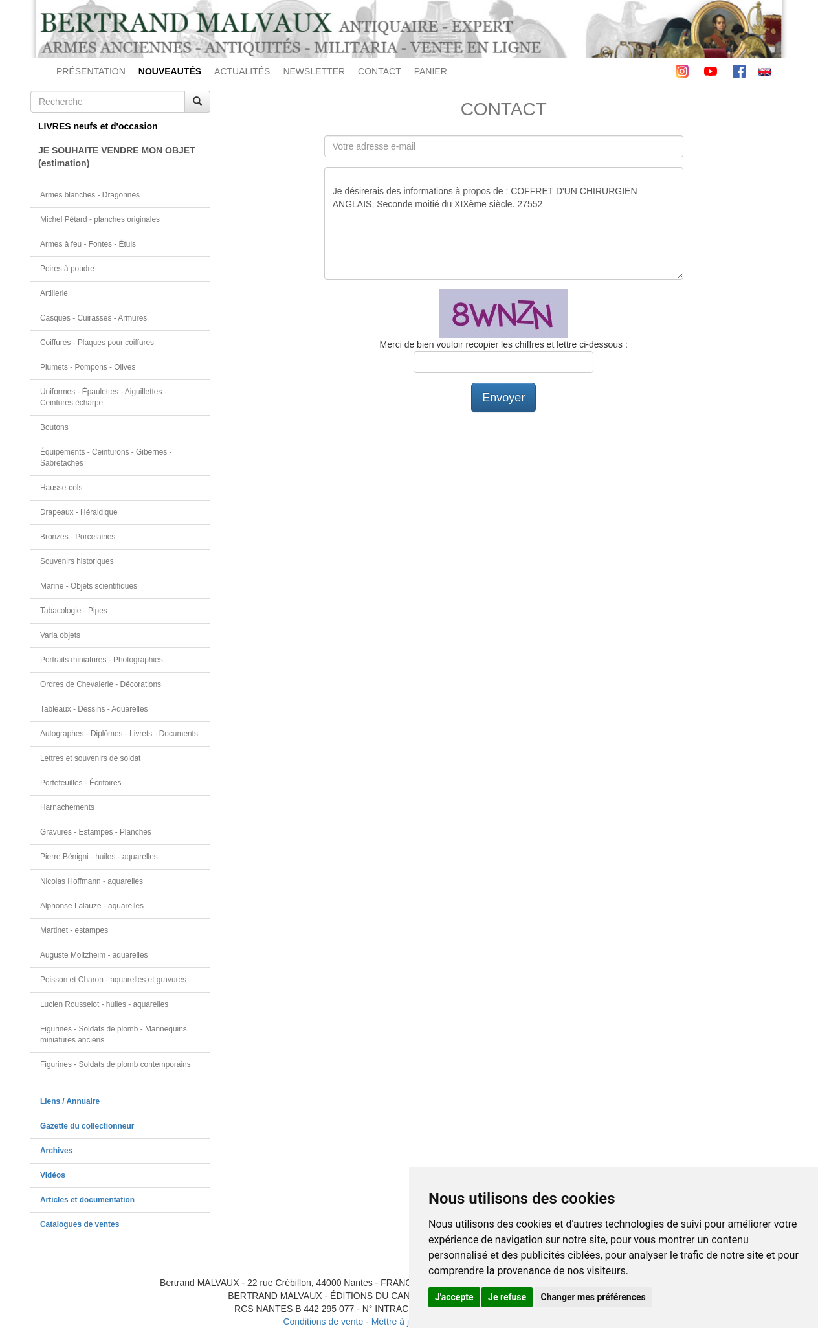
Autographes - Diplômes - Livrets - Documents (119, 733)
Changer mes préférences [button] (593, 1297)
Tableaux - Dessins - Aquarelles (94, 709)
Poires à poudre (67, 268)
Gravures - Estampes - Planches (95, 832)
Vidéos (52, 1175)
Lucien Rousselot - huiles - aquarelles (104, 1004)
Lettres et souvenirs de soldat (90, 758)
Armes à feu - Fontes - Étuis (88, 244)
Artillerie (54, 293)
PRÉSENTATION (91, 71)
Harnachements (67, 807)
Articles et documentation (87, 1199)
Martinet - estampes (74, 930)
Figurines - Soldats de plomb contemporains (115, 1064)
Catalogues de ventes (79, 1224)
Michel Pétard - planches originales (100, 219)
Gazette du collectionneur (87, 1126)
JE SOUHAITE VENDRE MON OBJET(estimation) (116, 156)
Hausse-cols (61, 487)
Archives (56, 1150)
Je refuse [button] (507, 1297)
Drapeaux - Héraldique (79, 512)
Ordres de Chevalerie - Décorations (100, 684)
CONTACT (379, 71)
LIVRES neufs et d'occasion (98, 126)
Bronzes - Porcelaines (77, 536)
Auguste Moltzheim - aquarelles (94, 955)
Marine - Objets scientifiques (88, 586)
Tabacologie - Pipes (73, 610)
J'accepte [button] (454, 1297)
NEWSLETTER (314, 71)
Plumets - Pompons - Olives (87, 367)
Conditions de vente (323, 1321)
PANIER (430, 71)
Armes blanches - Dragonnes (90, 194)
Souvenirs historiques (77, 561)
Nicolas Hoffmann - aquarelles (91, 881)
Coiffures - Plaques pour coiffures (97, 342)
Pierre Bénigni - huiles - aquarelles (99, 856)
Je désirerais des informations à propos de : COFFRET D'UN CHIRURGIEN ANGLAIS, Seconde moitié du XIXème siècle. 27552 (503, 223)
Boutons (54, 427)
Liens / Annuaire (70, 1101)
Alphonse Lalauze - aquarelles (92, 905)
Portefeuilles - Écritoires (81, 782)
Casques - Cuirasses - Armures (93, 317)
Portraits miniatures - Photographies (101, 659)
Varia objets (60, 635)
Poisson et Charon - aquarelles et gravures (113, 979)
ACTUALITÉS (242, 71)
